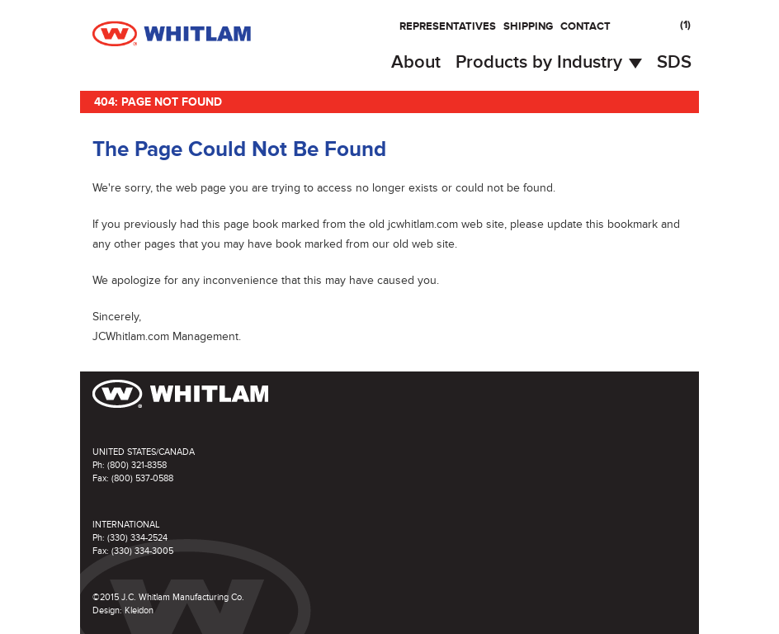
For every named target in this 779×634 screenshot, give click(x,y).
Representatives (447, 26)
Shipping (528, 26)
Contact (585, 26)
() (685, 24)
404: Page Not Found (158, 102)
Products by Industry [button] (549, 62)
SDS (674, 62)
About (416, 62)
